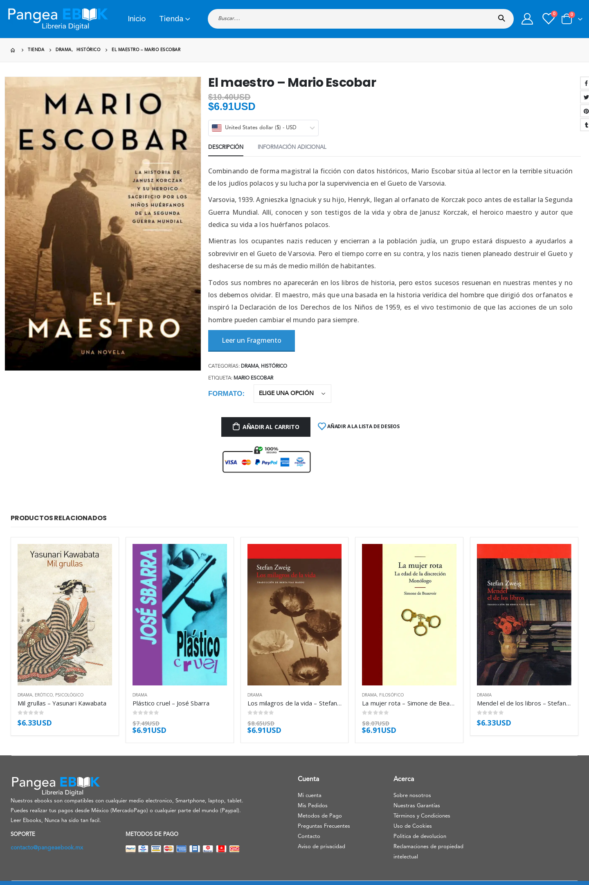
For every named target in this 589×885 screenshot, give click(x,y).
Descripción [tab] (225, 147)
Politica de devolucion (419, 836)
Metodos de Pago (320, 816)
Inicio (137, 18)
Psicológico (69, 695)
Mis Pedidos (313, 806)
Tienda (171, 18)
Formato (225, 394)
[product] (65, 614)
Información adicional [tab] (292, 147)
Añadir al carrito (271, 427)
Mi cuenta (309, 795)
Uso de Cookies (412, 826)
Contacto (309, 836)
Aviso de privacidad (321, 846)
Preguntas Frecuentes (324, 826)
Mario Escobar (253, 378)
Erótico (44, 695)
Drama (250, 366)
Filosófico (391, 695)
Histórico (274, 366)
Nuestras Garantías (416, 806)
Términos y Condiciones (421, 816)
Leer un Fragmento (251, 340)
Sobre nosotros (412, 795)
